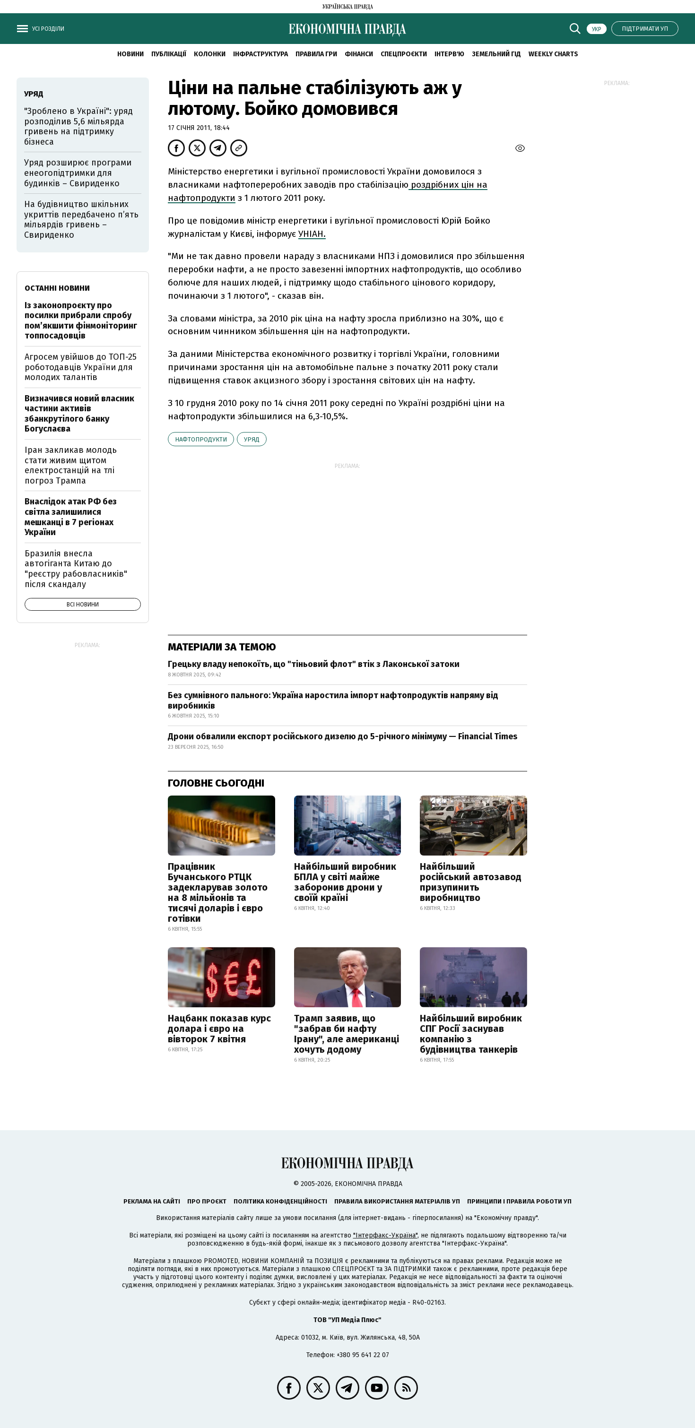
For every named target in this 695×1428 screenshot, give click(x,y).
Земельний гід (496, 54)
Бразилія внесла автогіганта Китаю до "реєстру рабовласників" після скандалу (76, 568)
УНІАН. (312, 233)
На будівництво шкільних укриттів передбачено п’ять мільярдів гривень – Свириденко (81, 219)
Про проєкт (206, 1201)
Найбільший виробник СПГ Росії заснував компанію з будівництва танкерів (471, 1034)
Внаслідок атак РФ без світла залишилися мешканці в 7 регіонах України (71, 516)
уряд (252, 439)
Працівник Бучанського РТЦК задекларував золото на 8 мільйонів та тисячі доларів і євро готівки (218, 892)
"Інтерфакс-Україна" (385, 1235)
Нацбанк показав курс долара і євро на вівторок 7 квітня (219, 1029)
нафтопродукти (201, 439)
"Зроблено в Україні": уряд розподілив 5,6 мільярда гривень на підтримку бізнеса (78, 126)
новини (130, 54)
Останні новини (57, 288)
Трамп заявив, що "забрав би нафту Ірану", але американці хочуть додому (346, 1034)
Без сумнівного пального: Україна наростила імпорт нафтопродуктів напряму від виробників (333, 700)
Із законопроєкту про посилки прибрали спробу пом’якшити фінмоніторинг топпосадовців (81, 320)
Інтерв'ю (449, 54)
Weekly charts (553, 54)
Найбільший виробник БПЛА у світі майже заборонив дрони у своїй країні (345, 882)
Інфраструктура (260, 54)
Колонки (210, 54)
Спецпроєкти (404, 54)
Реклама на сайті (151, 1201)
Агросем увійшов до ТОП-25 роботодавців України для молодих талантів (81, 367)
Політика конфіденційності (280, 1201)
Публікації (168, 54)
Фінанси (359, 54)
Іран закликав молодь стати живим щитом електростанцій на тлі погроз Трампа (71, 465)
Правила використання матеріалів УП (397, 1201)
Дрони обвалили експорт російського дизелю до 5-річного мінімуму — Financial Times (342, 736)
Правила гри (316, 54)
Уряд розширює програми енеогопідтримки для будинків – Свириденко (77, 172)
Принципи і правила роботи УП (519, 1201)
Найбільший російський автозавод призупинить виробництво (470, 882)
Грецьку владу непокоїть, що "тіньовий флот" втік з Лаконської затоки (314, 664)
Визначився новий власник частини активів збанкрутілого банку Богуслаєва (79, 413)
